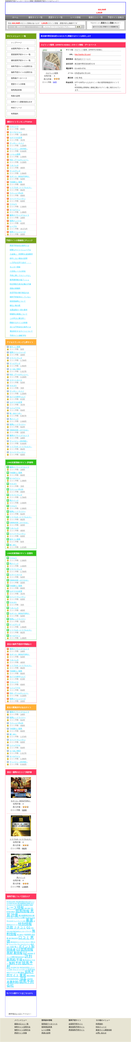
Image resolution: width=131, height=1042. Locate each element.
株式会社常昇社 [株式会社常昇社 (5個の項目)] (25, 967)
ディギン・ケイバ (17, 143)
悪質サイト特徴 (20, 1033)
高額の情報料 (15, 288)
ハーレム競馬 (15, 154)
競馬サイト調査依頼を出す (21, 102)
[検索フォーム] (59, 26)
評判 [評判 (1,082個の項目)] (28, 956)
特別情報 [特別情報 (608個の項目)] (25, 924)
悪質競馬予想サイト (77, 1030)
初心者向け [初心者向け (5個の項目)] (20, 934)
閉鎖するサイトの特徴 (18, 323)
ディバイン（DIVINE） (19, 149)
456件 (22, 195)
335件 (22, 234)
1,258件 (23, 146)
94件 (55, 82)
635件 (22, 201)
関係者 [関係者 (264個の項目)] (11, 949)
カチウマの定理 (16, 138)
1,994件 (23, 173)
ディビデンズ (15, 171)
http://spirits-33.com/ (83, 54)
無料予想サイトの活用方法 (21, 72)
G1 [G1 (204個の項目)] (28, 927)
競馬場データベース (19, 78)
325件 (22, 432)
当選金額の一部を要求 (18, 310)
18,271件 (24, 229)
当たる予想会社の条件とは (20, 327)
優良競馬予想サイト (77, 1027)
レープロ (13, 226)
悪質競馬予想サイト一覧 (21, 54)
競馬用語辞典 (16, 90)
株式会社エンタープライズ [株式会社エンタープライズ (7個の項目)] (22, 931)
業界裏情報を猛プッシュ (19, 280)
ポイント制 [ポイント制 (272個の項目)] (26, 946)
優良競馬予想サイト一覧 (21, 60)
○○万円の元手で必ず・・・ (20, 263)
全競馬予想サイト (76, 1024)
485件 (22, 168)
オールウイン (15, 210)
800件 (22, 184)
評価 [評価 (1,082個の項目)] (14, 915)
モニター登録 (15, 267)
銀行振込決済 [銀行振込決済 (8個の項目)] (13, 938)
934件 (22, 410)
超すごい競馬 (15, 347)
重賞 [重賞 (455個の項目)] (23, 975)
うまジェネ (14, 165)
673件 (22, 399)
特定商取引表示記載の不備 (20, 284)
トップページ (16, 43)
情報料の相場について (18, 314)
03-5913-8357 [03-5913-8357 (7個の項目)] (11, 901)
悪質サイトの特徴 (18, 84)
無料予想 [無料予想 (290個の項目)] (15, 963)
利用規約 (14, 114)
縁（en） (13, 545)
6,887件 (23, 416)
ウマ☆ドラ (14, 127)
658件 (22, 129)
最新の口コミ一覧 (21, 1024)
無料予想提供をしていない (20, 297)
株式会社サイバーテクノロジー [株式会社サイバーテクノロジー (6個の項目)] (20, 942)
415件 (22, 223)
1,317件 (23, 371)
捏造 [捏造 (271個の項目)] (23, 978)
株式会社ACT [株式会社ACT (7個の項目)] (19, 957)
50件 (22, 349)
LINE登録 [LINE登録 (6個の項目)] (30, 979)
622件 (22, 427)
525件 (22, 179)
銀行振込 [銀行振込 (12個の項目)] (21, 972)
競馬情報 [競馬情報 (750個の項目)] (23, 911)
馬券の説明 (15, 96)
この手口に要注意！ (18, 318)
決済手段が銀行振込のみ (19, 293)
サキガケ (13, 386)
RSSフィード (16, 108)
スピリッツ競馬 (52, 73)
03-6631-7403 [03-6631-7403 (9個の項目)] (28, 905)
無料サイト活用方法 (22, 1030)
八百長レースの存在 (18, 271)
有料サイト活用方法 (22, 1027)
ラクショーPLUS (16, 193)
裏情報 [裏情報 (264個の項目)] (17, 953)
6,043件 (23, 151)
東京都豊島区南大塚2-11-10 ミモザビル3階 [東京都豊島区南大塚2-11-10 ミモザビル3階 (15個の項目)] (20, 916)
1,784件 (23, 360)
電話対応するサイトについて (21, 331)
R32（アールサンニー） (19, 160)
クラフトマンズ (16, 358)
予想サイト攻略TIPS (18, 335)
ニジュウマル (15, 408)
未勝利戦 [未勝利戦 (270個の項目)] (13, 982)
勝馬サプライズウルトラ (19, 215)
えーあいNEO (15, 369)
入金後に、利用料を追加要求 (21, 254)
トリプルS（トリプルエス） (21, 187)
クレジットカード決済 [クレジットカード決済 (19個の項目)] (22, 969)
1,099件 (23, 157)
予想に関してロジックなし (20, 275)
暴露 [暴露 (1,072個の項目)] (29, 920)
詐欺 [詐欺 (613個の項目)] (10, 927)
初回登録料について (18, 301)
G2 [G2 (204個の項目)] (25, 953)
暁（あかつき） (16, 413)
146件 (22, 218)
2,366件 (23, 207)
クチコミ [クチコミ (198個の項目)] (20, 927)
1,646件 (23, 421)
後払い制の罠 (15, 305)
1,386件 (23, 212)
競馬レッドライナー (18, 424)
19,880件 (24, 134)
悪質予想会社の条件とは (19, 245)
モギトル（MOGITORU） (20, 176)
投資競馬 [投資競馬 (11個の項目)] (27, 935)
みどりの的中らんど (18, 397)
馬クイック (14, 419)
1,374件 (23, 547)
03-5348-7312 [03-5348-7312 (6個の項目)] (15, 967)
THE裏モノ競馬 (16, 182)
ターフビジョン (16, 132)
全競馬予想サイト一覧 (20, 49)
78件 (22, 388)
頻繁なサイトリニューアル (20, 250)
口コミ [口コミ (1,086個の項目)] (24, 937)
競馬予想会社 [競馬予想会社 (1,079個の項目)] (20, 983)
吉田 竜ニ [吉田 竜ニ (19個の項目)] (14, 947)
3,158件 (23, 162)
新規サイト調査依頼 (104, 1030)
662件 (22, 190)
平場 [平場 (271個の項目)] (19, 959)
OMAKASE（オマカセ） (19, 430)
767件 (22, 140)
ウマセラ (13, 204)
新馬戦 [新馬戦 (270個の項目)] (11, 959)
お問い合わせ (101, 1033)
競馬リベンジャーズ (18, 232)
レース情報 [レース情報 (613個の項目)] (15, 908)
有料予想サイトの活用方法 (21, 66)
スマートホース (16, 380)
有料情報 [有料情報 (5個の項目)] (30, 953)
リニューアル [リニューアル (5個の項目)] (12, 944)
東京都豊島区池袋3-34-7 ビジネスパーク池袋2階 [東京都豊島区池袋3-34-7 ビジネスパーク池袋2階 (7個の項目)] (20, 904)
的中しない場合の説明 (18, 258)
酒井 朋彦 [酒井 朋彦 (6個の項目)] (27, 908)
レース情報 (46, 1030)
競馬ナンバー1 (15, 221)
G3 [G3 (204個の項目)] (18, 949)
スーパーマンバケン (18, 199)
